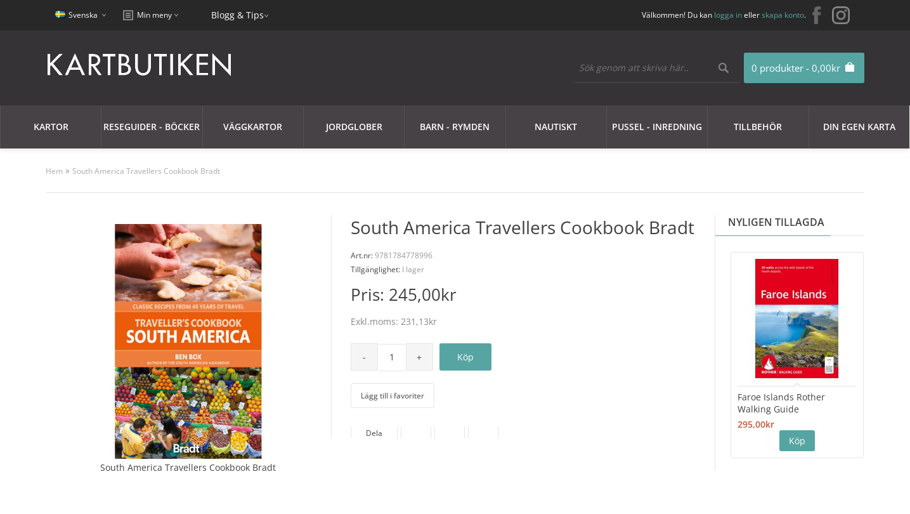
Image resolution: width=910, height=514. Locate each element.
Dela (374, 433)
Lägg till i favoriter (392, 395)
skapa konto (783, 15)
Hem (54, 171)
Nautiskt (556, 127)
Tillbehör (758, 127)
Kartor (51, 127)
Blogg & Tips (237, 15)
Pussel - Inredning (657, 127)
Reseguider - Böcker (151, 127)
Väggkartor (252, 127)
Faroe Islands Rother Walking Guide (781, 403)
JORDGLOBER (354, 127)
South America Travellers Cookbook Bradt (146, 171)
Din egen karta (859, 127)
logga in (728, 15)
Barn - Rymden (455, 127)
